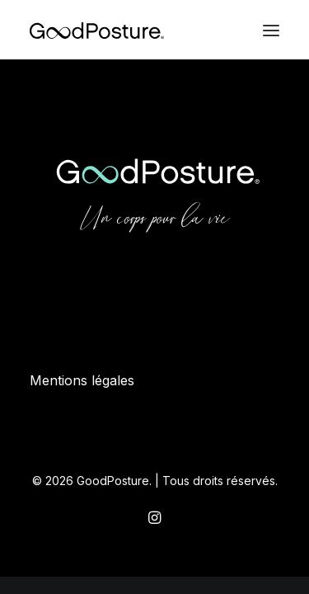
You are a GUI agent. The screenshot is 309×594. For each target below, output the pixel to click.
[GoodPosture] (97, 30)
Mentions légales (82, 380)
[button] (271, 30)
